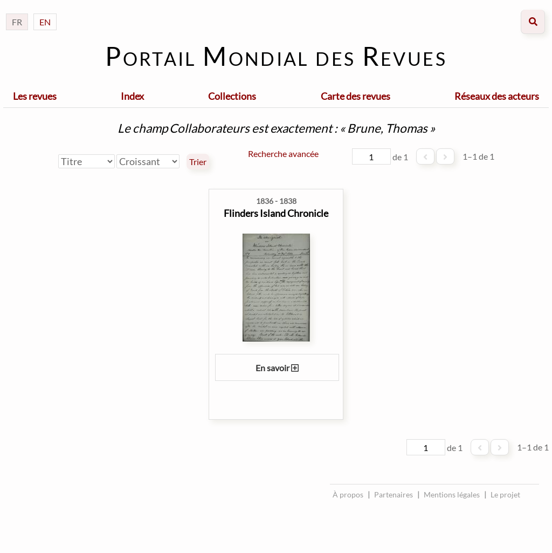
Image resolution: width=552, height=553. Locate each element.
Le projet (505, 494)
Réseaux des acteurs (496, 96)
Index (132, 96)
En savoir (277, 368)
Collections (232, 96)
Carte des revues (355, 96)
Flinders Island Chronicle (276, 213)
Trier (197, 162)
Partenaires (393, 494)
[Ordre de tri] (148, 161)
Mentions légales (452, 494)
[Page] (371, 156)
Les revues (35, 96)
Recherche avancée (283, 153)
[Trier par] (86, 161)
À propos (348, 494)
